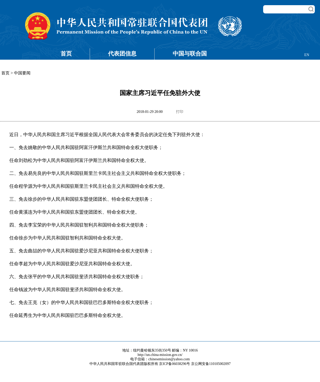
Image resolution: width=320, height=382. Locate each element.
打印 (179, 112)
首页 (66, 53)
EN (306, 55)
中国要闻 (22, 73)
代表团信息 (122, 53)
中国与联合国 (190, 53)
